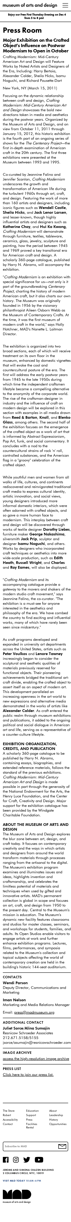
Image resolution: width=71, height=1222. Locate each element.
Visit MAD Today (14, 1181)
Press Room (22, 30)
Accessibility (10, 1119)
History (53, 1119)
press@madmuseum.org (34, 1012)
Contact (8, 1124)
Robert (7, 1115)
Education (32, 1110)
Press (29, 1119)
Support (31, 1115)
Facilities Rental (31, 1126)
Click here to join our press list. (28, 1075)
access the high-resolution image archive (36, 1059)
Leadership (56, 1115)
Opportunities (57, 1124)
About (53, 1110)
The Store (9, 1110)
